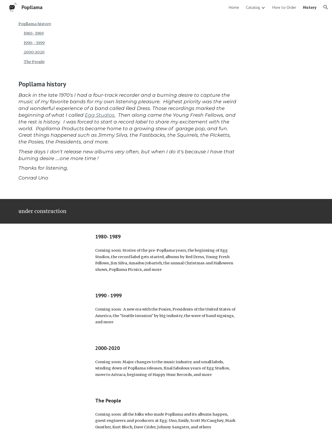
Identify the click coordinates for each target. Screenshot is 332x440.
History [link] (309, 7)
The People (34, 61)
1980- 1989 (34, 33)
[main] (127, 135)
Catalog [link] (253, 7)
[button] (326, 7)
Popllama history (34, 24)
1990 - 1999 (34, 42)
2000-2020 (34, 52)
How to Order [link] (284, 7)
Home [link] (234, 7)
